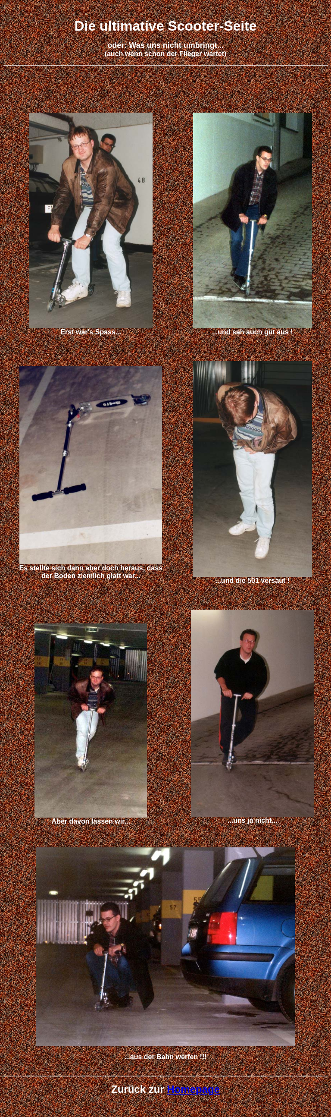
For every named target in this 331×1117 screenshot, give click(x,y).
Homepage (193, 1089)
